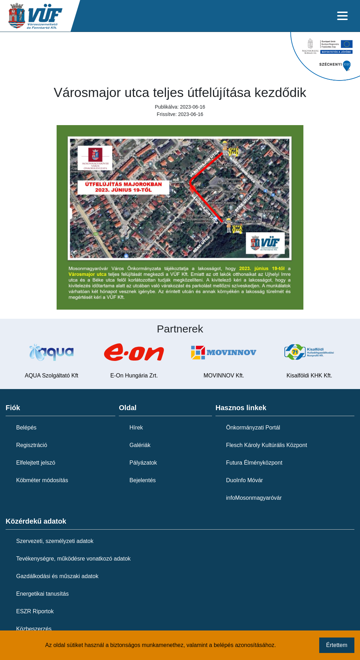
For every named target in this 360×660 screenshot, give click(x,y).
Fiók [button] (13, 408)
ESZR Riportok (35, 611)
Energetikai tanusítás (42, 594)
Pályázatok (143, 463)
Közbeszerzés (34, 629)
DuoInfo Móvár (244, 480)
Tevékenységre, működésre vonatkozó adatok (73, 559)
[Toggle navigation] (342, 15)
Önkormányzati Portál (253, 428)
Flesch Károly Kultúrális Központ (266, 445)
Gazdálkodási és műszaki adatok (57, 576)
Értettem (336, 645)
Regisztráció (31, 445)
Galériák (139, 445)
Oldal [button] (127, 408)
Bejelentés (142, 480)
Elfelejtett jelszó (35, 463)
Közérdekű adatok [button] (36, 521)
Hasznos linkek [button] (241, 408)
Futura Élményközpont (254, 463)
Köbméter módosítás (42, 480)
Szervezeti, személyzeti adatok (55, 541)
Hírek (136, 428)
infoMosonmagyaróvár (254, 498)
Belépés (26, 428)
